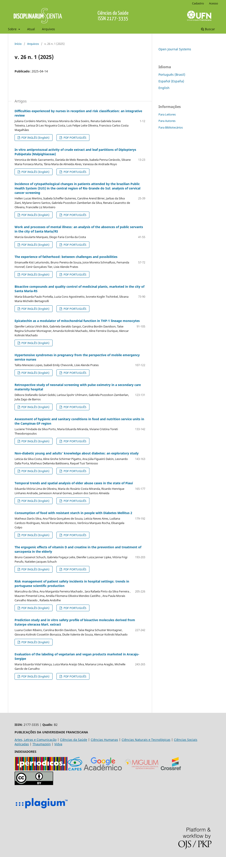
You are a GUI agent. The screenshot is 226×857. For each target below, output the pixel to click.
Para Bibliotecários (170, 127)
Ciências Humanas (104, 740)
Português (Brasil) (171, 74)
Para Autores (166, 121)
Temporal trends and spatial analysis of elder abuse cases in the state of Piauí (74, 483)
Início (18, 44)
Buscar (208, 29)
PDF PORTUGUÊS (74, 138)
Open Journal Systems (174, 49)
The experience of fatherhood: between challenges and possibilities (66, 257)
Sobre (12, 29)
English (164, 88)
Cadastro (198, 3)
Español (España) (171, 81)
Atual (31, 29)
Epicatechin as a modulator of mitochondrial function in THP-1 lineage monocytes (77, 321)
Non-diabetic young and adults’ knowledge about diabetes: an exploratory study (77, 453)
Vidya (58, 744)
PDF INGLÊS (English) (35, 138)
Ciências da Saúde (73, 740)
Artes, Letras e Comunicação (35, 740)
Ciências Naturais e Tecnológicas (146, 740)
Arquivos (48, 29)
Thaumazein (41, 744)
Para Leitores (167, 114)
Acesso (213, 3)
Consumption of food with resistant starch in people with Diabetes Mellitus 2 (73, 513)
